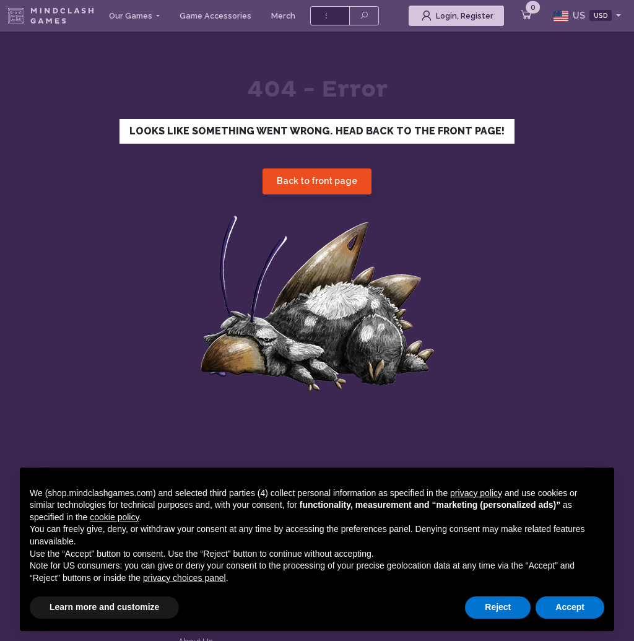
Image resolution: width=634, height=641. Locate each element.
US (584, 16)
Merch (283, 15)
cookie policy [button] (114, 517)
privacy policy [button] (476, 493)
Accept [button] (569, 607)
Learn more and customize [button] (104, 607)
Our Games (131, 15)
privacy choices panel (184, 578)
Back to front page (317, 181)
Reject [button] (498, 607)
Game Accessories (215, 15)
